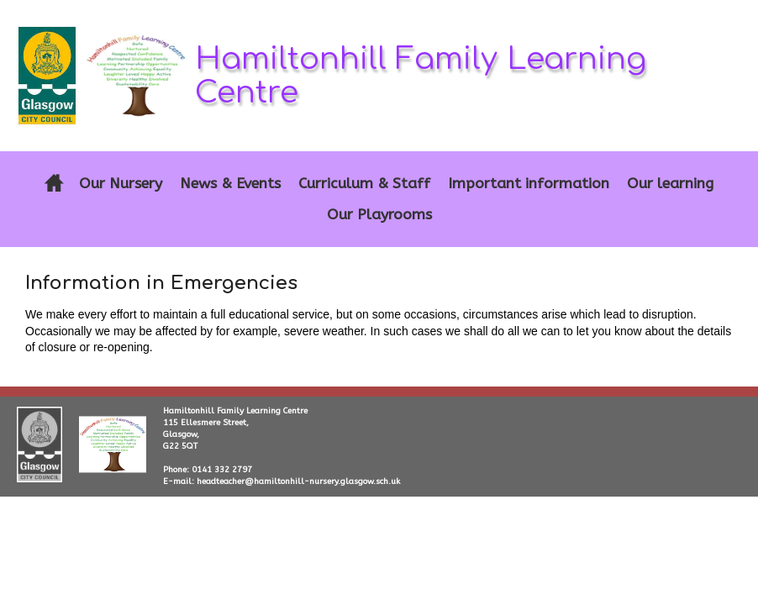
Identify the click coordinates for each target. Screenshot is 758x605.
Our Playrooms (379, 215)
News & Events (230, 183)
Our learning (670, 183)
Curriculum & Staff (364, 183)
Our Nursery (120, 183)
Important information (528, 183)
